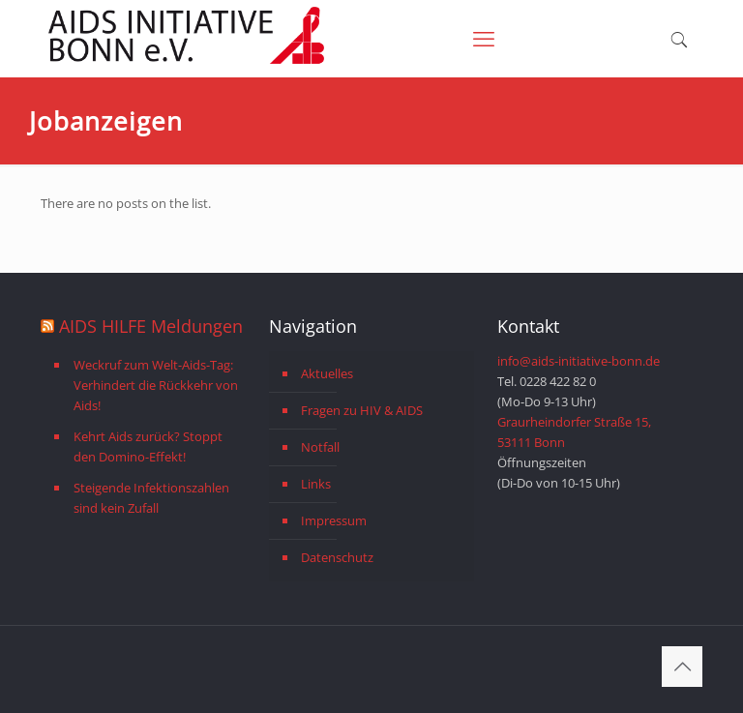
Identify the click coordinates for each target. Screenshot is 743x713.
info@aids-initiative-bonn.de (578, 361)
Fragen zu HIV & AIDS (362, 410)
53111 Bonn (531, 442)
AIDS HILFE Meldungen (151, 326)
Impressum (334, 520)
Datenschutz (337, 557)
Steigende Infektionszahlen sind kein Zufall (151, 498)
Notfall (320, 447)
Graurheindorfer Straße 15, (574, 422)
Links (316, 483)
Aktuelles (327, 373)
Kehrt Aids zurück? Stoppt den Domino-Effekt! (148, 446)
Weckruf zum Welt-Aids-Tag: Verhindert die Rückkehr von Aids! (156, 385)
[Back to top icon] (682, 666)
